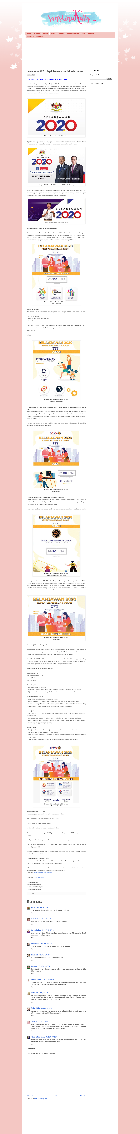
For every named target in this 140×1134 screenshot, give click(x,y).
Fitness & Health (73, 34)
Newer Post (30, 1095)
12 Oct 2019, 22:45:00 (43, 955)
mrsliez (33, 993)
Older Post (82, 1095)
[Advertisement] (70, 53)
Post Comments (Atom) (40, 1099)
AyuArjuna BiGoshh (36, 979)
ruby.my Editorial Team (37, 1037)
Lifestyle (37, 34)
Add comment (31, 1048)
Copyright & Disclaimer (35, 37)
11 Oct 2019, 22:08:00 (42, 907)
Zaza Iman (34, 955)
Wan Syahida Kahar (36, 930)
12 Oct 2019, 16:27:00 (46, 943)
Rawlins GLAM (35, 1008)
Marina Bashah (35, 943)
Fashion (54, 34)
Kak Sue (33, 907)
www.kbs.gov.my (39, 877)
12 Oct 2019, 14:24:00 (48, 930)
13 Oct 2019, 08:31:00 (48, 979)
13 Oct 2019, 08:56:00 (42, 993)
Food (83, 34)
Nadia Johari (34, 919)
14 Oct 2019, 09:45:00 (45, 1008)
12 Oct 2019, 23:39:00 (43, 966)
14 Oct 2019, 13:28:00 (41, 1021)
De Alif (33, 1021)
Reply (32, 913)
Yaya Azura (34, 966)
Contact (91, 34)
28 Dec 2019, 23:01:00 (50, 1037)
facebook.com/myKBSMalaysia (43, 872)
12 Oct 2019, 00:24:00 (44, 919)
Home (29, 34)
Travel (61, 34)
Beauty (45, 34)
